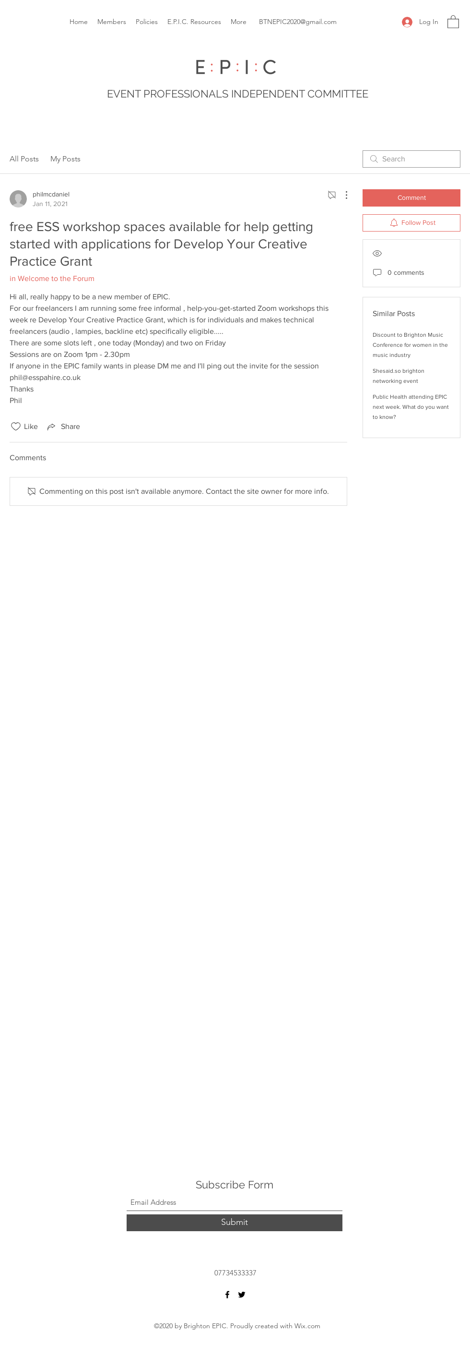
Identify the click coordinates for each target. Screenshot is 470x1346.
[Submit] (234, 1222)
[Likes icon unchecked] (16, 426)
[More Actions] (341, 195)
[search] (411, 159)
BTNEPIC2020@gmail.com (298, 21)
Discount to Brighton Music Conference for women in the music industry (410, 344)
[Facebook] (227, 1294)
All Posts (24, 158)
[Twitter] (242, 1294)
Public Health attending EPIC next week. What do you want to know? (411, 406)
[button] (453, 21)
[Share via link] (63, 426)
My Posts (65, 158)
